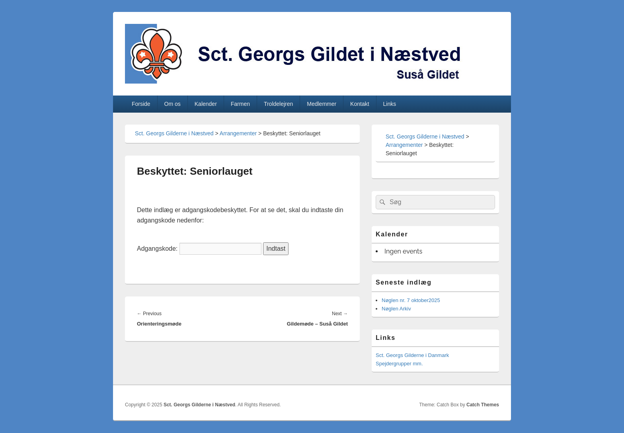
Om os (172, 104)
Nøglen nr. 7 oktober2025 (411, 300)
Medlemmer (321, 104)
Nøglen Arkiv (396, 309)
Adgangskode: (199, 248)
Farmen (240, 104)
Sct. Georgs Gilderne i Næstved (174, 133)
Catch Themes (482, 405)
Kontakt (359, 104)
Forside (141, 104)
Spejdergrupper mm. (399, 364)
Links (389, 104)
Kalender (206, 104)
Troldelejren (278, 104)
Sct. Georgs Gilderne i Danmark (412, 355)
